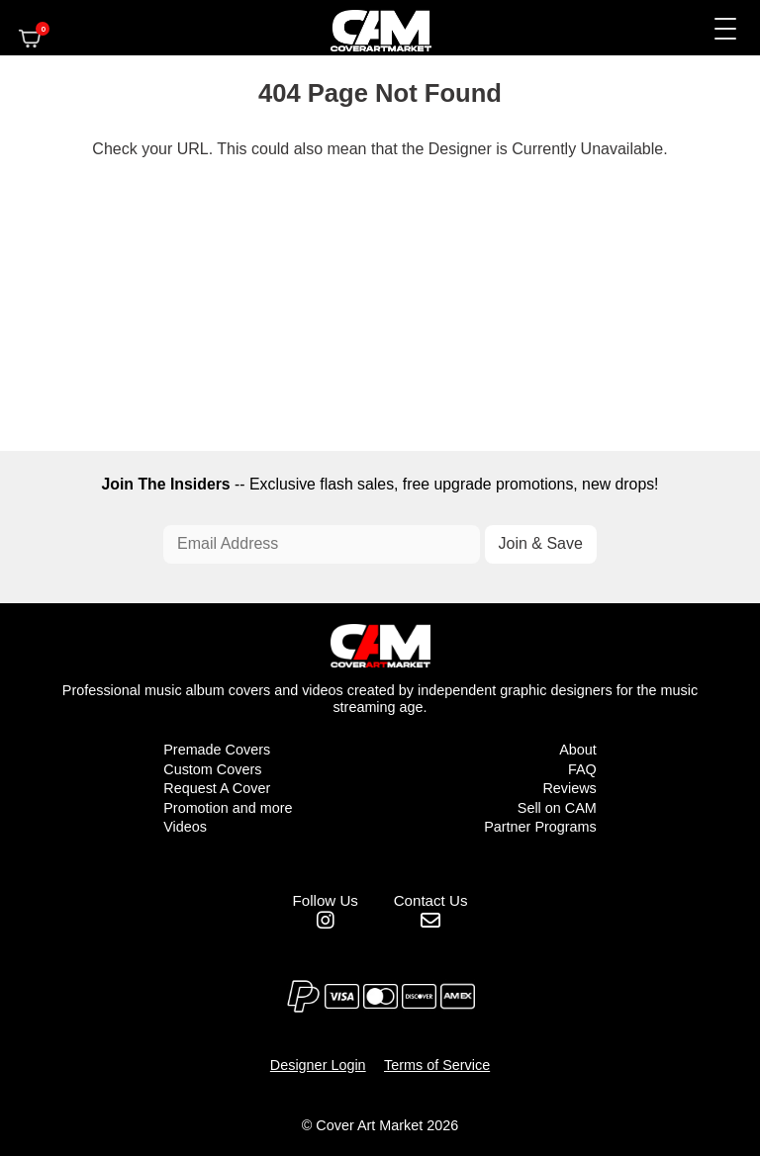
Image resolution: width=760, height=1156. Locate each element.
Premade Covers (216, 749)
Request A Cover (216, 788)
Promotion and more (227, 808)
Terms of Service (437, 1065)
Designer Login (318, 1065)
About (578, 749)
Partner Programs (540, 827)
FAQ (582, 769)
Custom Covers (212, 769)
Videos (185, 827)
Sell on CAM (557, 808)
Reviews (569, 788)
